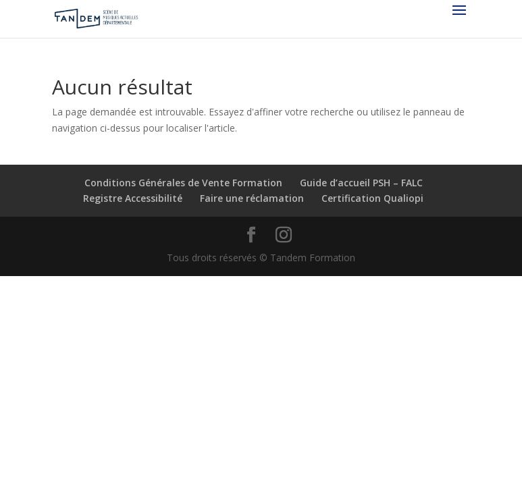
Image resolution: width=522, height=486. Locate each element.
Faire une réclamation (252, 198)
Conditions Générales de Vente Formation (183, 182)
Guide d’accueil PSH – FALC (361, 182)
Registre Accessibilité (132, 198)
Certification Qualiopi (372, 198)
